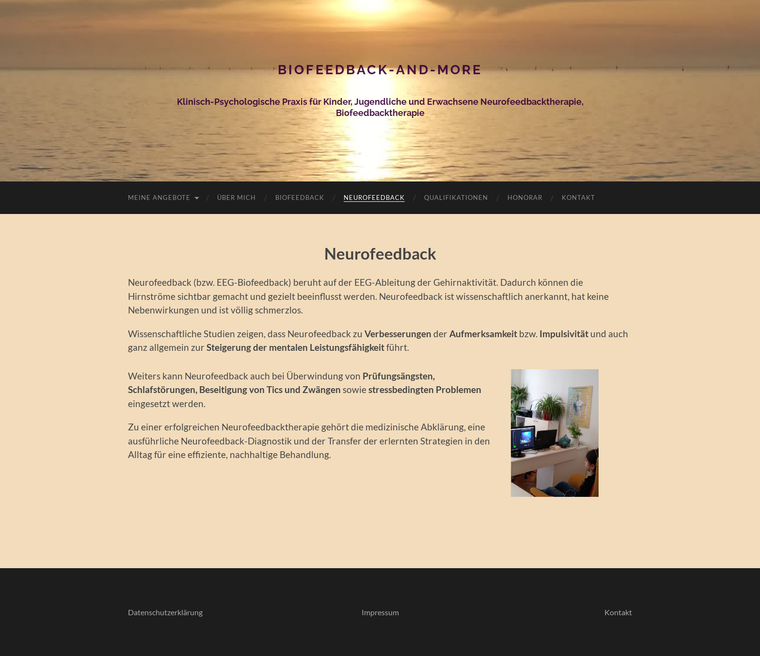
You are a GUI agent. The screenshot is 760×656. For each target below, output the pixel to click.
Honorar (524, 197)
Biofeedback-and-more (380, 69)
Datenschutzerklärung (165, 612)
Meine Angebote (159, 197)
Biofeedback (299, 197)
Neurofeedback (374, 197)
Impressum (380, 612)
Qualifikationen (456, 197)
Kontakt (578, 197)
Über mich (236, 197)
